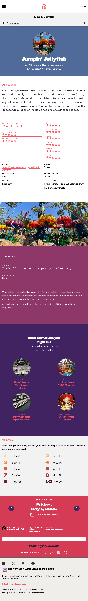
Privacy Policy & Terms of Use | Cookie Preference (23, 593)
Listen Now (15, 584)
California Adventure (52, 65)
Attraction (34, 65)
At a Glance (13, 23)
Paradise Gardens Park (14, 167)
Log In (82, 6)
